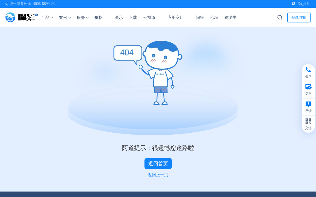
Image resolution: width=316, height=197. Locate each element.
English (300, 4)
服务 (82, 17)
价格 (98, 17)
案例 (65, 17)
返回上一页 (158, 175)
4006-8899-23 (44, 4)
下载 (133, 17)
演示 (119, 17)
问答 (200, 17)
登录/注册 (299, 17)
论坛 (214, 17)
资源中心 (234, 17)
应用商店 (175, 17)
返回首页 (158, 163)
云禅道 (149, 17)
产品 (47, 17)
